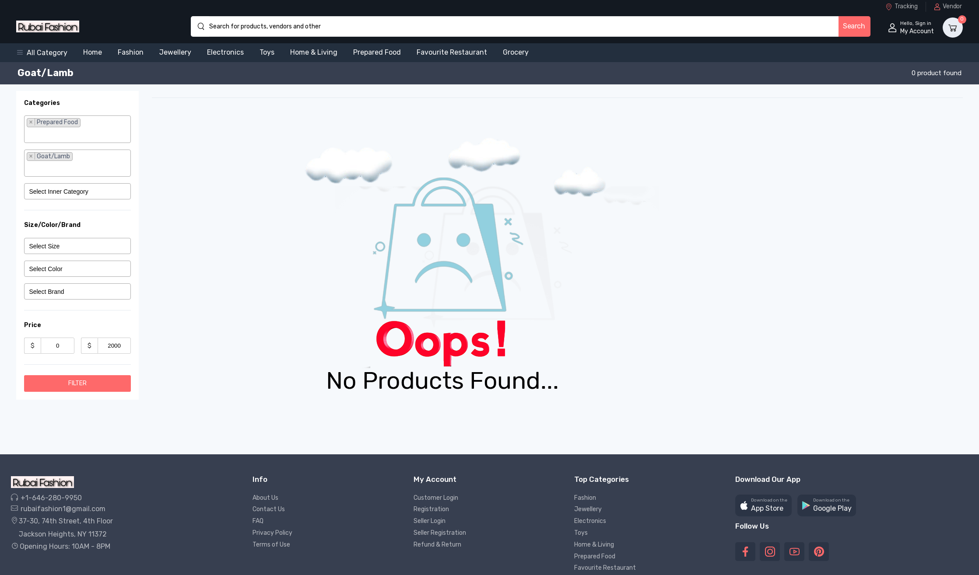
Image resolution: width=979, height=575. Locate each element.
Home (92, 52)
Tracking (901, 6)
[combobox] (77, 129)
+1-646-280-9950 (46, 498)
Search (854, 26)
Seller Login (430, 521)
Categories (42, 103)
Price (32, 325)
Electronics (225, 52)
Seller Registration (440, 533)
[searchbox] (77, 135)
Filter (77, 383)
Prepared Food (377, 52)
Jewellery (175, 52)
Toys (267, 52)
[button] (45, 53)
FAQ (258, 521)
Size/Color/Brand (52, 225)
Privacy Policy (272, 533)
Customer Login (436, 498)
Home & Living (313, 52)
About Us (265, 498)
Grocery (516, 52)
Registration (431, 509)
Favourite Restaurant (452, 52)
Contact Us (269, 509)
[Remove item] (31, 121)
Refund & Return (437, 544)
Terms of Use (271, 544)
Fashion (131, 52)
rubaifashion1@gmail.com (58, 509)
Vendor (948, 6)
